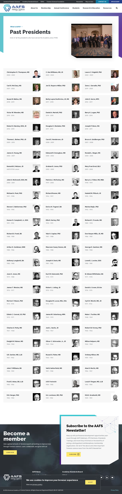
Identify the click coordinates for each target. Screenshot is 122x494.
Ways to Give (89, 1)
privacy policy (37, 485)
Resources (107, 8)
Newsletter (79, 1)
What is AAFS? (15, 27)
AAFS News (36, 472)
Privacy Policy (115, 490)
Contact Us (102, 1)
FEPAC (42, 1)
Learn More (10, 452)
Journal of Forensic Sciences (11, 1)
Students (75, 8)
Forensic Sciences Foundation (55, 1)
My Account (115, 1)
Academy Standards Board (30, 1)
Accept (90, 482)
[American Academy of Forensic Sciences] (14, 8)
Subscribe (72, 454)
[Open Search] (117, 8)
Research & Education (91, 8)
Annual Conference (61, 8)
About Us (34, 8)
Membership (46, 8)
